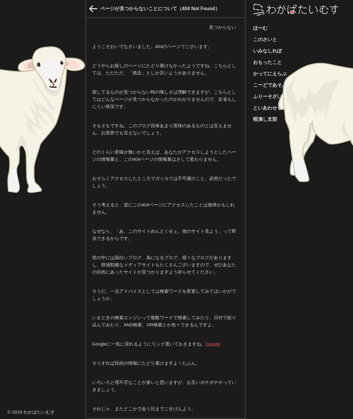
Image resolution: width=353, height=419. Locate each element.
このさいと (265, 39)
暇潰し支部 (265, 119)
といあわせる (267, 107)
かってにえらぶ (270, 73)
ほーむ (260, 28)
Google (213, 343)
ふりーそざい (267, 96)
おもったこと (267, 62)
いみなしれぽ (267, 50)
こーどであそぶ (270, 85)
